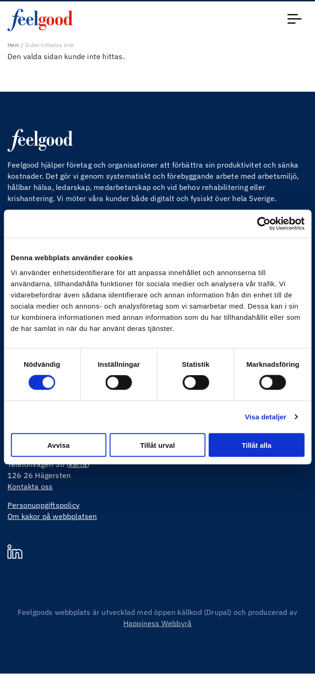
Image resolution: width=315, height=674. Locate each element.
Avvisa (58, 445)
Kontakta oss (30, 486)
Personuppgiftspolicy (43, 505)
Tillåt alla (256, 445)
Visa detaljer (265, 417)
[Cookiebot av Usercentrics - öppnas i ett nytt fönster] (263, 224)
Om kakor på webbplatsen (52, 516)
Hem (13, 44)
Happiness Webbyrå (157, 623)
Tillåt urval (157, 445)
